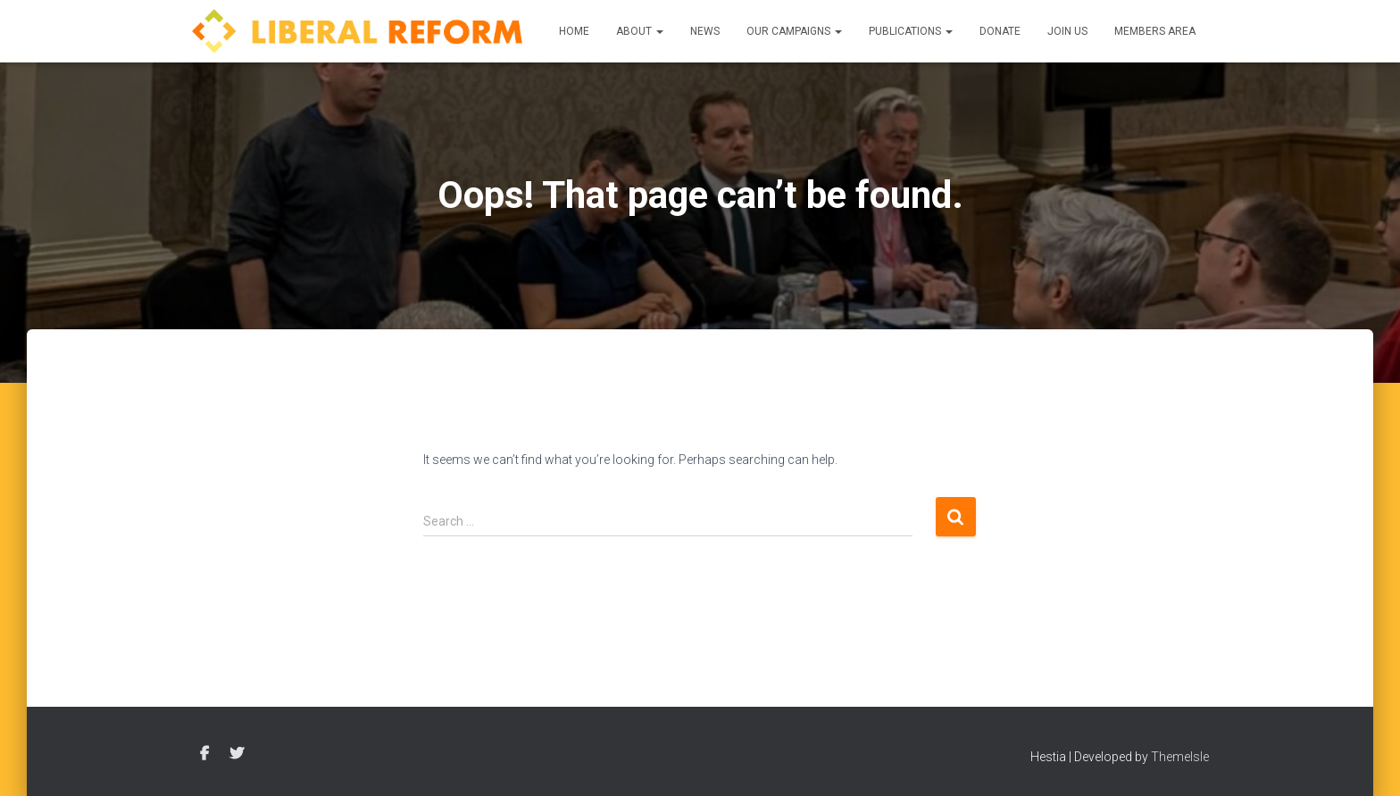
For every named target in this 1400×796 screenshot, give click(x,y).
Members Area (1155, 31)
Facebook (204, 754)
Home (574, 31)
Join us (1067, 31)
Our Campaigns (794, 31)
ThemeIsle (1180, 757)
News (705, 31)
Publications (911, 31)
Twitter (237, 754)
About (639, 31)
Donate (1000, 31)
